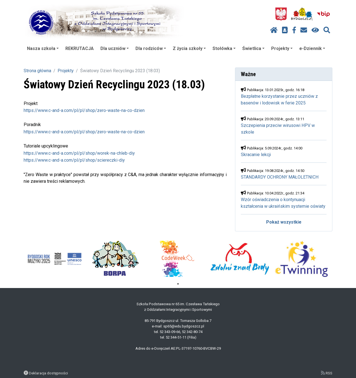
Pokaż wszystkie (283, 222)
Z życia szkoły (189, 48)
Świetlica (253, 48)
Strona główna (37, 70)
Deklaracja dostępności (48, 373)
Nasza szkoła (43, 48)
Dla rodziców (150, 48)
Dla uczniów (114, 48)
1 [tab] (178, 284)
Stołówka (224, 48)
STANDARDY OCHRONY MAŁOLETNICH (279, 177)
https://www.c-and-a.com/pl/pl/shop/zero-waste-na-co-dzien (84, 110)
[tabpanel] (54, 259)
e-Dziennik (312, 48)
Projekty (282, 48)
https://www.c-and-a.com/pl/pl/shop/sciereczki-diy (74, 160)
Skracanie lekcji (256, 154)
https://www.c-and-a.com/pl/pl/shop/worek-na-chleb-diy (79, 153)
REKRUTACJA (79, 48)
